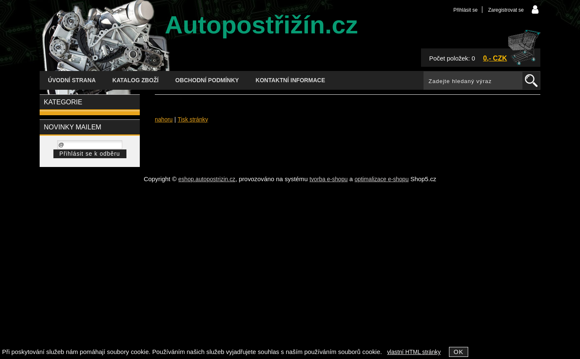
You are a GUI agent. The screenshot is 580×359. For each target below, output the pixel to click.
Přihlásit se (465, 10)
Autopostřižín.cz (261, 25)
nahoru (164, 119)
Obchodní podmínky (207, 80)
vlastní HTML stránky (414, 352)
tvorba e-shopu (329, 179)
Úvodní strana (72, 80)
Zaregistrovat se (506, 10)
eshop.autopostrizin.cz (206, 179)
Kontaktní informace (290, 80)
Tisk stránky (193, 119)
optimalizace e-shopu (382, 179)
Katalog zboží (135, 80)
